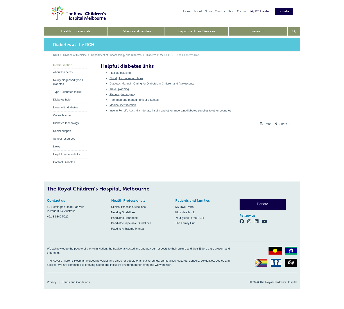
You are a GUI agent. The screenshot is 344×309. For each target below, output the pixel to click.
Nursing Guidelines (123, 212)
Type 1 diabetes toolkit (67, 91)
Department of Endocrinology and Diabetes (116, 55)
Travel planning (119, 89)
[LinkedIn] (258, 221)
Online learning (62, 115)
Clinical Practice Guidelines (128, 206)
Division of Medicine (75, 55)
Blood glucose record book (126, 78)
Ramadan (115, 99)
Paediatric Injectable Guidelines (131, 223)
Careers (220, 11)
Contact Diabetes (64, 162)
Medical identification (122, 105)
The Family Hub (185, 223)
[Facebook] (243, 221)
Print (265, 124)
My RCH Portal (259, 11)
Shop (231, 11)
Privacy (51, 282)
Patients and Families (136, 31)
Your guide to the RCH (189, 217)
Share (282, 124)
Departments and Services (196, 31)
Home (187, 11)
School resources (64, 138)
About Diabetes (63, 72)
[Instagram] (251, 221)
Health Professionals (75, 31)
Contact (242, 11)
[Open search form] (294, 31)
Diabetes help (62, 99)
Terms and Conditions (76, 282)
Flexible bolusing (120, 72)
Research (257, 31)
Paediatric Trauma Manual (128, 228)
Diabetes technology (66, 123)
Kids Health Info (185, 212)
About (198, 11)
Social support (62, 131)
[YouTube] (266, 221)
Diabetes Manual (120, 83)
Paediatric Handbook (124, 217)
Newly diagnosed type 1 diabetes (68, 82)
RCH (56, 55)
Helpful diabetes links (66, 154)
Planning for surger (121, 94)
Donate (283, 11)
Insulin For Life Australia (124, 110)
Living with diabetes (65, 107)
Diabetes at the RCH (158, 55)
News (208, 11)
